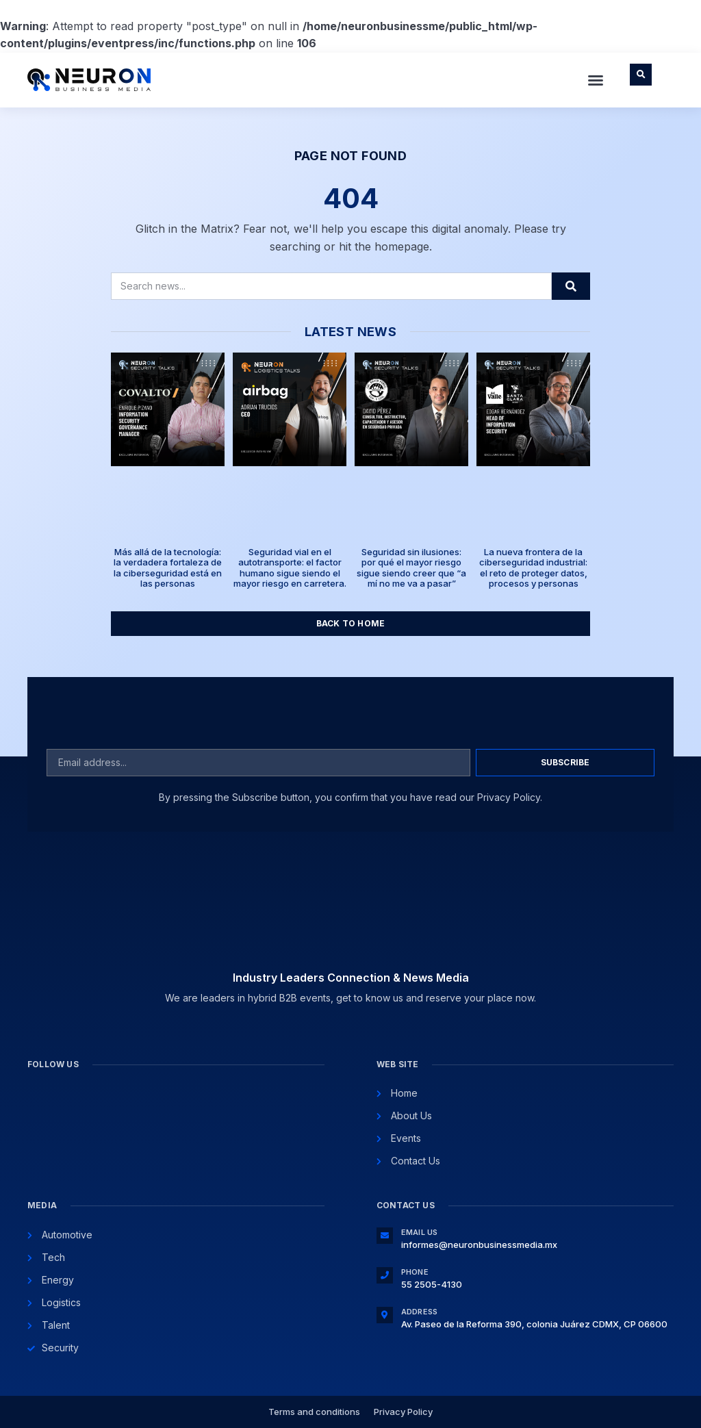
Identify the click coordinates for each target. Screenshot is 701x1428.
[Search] (571, 286)
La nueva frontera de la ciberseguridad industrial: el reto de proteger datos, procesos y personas (533, 567)
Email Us (419, 1232)
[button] (595, 80)
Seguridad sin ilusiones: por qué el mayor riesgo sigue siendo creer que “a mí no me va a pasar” (411, 567)
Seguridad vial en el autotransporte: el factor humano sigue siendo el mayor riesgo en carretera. (289, 567)
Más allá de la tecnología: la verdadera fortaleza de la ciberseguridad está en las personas (168, 567)
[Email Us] (385, 1235)
